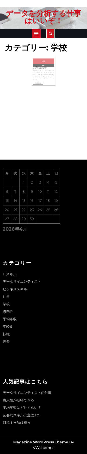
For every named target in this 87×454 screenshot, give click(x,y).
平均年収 (10, 319)
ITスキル (9, 274)
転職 (6, 334)
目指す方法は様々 (41, 65)
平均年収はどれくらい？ (22, 407)
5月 (43, 60)
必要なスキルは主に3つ (21, 415)
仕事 (6, 296)
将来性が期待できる (18, 400)
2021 (43, 63)
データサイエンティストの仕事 (27, 392)
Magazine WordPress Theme (40, 442)
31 (44, 60)
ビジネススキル (15, 289)
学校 (6, 304)
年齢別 (8, 326)
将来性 (8, 311)
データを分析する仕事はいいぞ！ (43, 17)
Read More (40, 75)
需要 (6, 341)
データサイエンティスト (22, 281)
